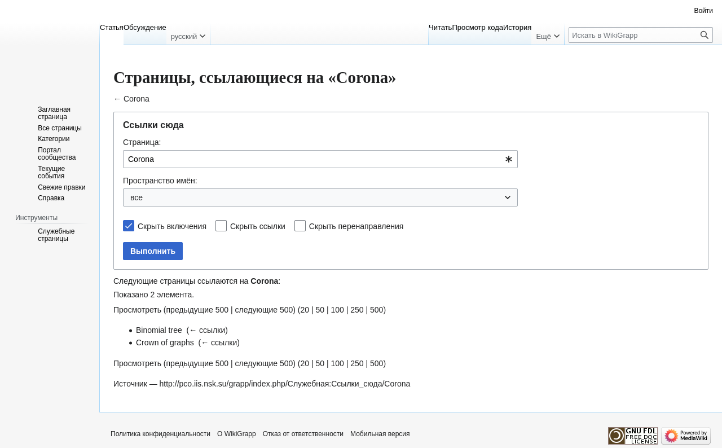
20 (304, 309)
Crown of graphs (165, 342)
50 (319, 309)
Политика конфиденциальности (160, 434)
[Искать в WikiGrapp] (641, 35)
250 (356, 309)
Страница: (142, 142)
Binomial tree (159, 330)
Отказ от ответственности (303, 434)
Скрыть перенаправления (356, 226)
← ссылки (207, 330)
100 (337, 309)
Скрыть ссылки (257, 226)
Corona (136, 98)
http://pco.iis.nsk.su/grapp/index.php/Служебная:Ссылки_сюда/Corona (285, 383)
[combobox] (320, 159)
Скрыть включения (172, 226)
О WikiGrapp (236, 434)
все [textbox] (136, 197)
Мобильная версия (380, 434)
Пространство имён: (160, 180)
